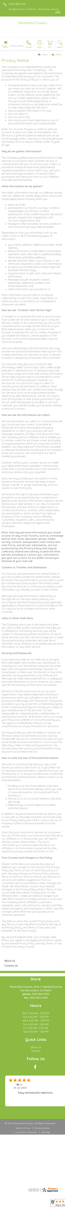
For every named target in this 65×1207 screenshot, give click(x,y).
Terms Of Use (23, 1128)
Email (57, 54)
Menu (6, 47)
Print (43, 54)
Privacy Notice (41, 1128)
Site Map (45, 1132)
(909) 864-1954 (17, 4)
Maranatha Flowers (32, 23)
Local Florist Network (25, 1132)
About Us (9, 960)
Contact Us (11, 965)
